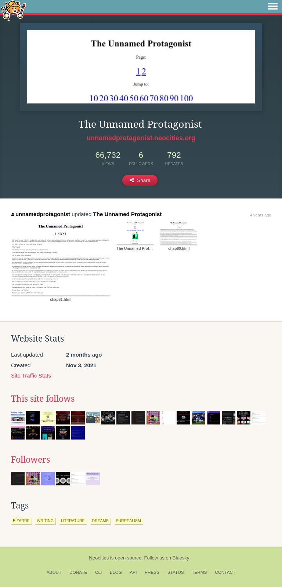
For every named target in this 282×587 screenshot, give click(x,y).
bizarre (21, 520)
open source (128, 558)
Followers (30, 459)
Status (175, 572)
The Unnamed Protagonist (127, 214)
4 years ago (260, 215)
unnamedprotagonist (40, 214)
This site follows (43, 399)
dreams (100, 520)
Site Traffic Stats (31, 375)
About (54, 572)
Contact (225, 572)
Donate (78, 572)
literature (73, 520)
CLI (98, 572)
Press (152, 572)
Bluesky (181, 558)
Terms (199, 572)
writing (45, 520)
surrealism (128, 520)
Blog (116, 572)
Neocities (99, 558)
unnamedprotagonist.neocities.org (141, 138)
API (133, 572)
